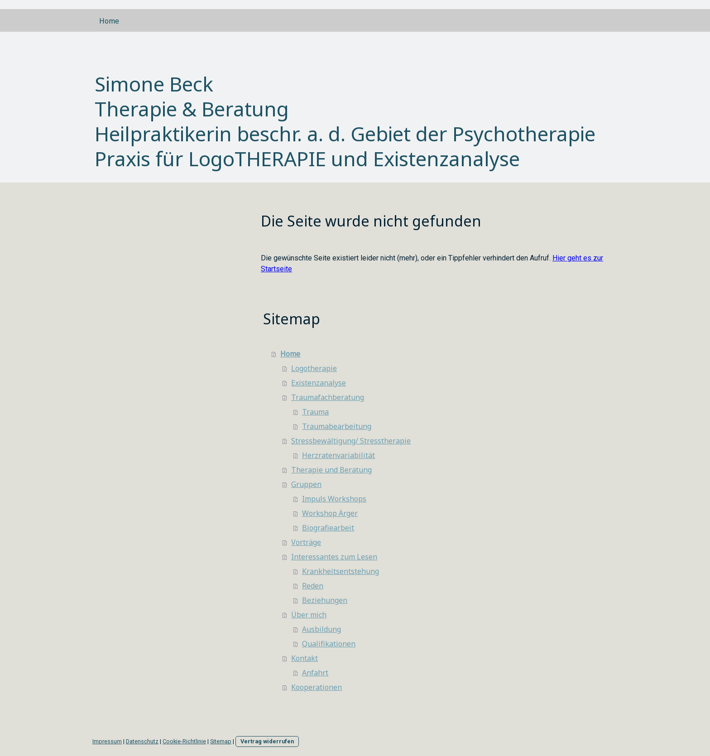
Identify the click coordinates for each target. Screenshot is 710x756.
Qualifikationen (328, 644)
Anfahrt (315, 673)
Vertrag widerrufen (267, 741)
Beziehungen (324, 600)
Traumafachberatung (327, 397)
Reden (312, 586)
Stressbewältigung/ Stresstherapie (351, 441)
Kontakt (304, 658)
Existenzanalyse (318, 383)
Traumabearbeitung (336, 426)
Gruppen (306, 484)
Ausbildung (321, 629)
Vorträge (306, 542)
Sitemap (220, 741)
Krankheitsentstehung (340, 571)
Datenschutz (142, 741)
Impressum (107, 741)
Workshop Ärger (330, 513)
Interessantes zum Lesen (334, 557)
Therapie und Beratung (331, 470)
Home (109, 21)
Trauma (315, 412)
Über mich (308, 615)
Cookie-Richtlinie (184, 741)
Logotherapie (314, 368)
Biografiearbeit (328, 528)
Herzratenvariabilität (338, 455)
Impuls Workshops (334, 499)
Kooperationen (316, 687)
